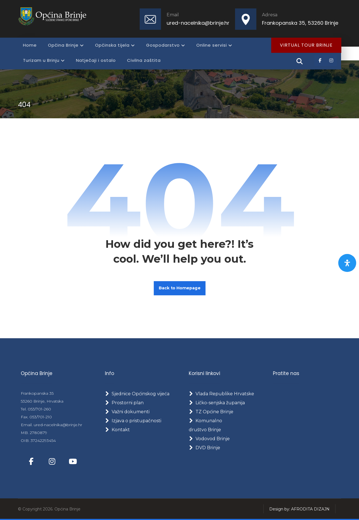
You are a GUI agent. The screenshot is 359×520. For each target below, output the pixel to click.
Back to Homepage (180, 288)
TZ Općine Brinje (211, 411)
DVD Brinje (204, 447)
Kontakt (117, 429)
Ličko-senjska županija (217, 402)
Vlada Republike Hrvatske (221, 393)
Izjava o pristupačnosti (133, 420)
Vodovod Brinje (209, 438)
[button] (320, 60)
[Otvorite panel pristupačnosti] (347, 263)
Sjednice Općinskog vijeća (137, 393)
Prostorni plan (124, 402)
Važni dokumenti (127, 411)
